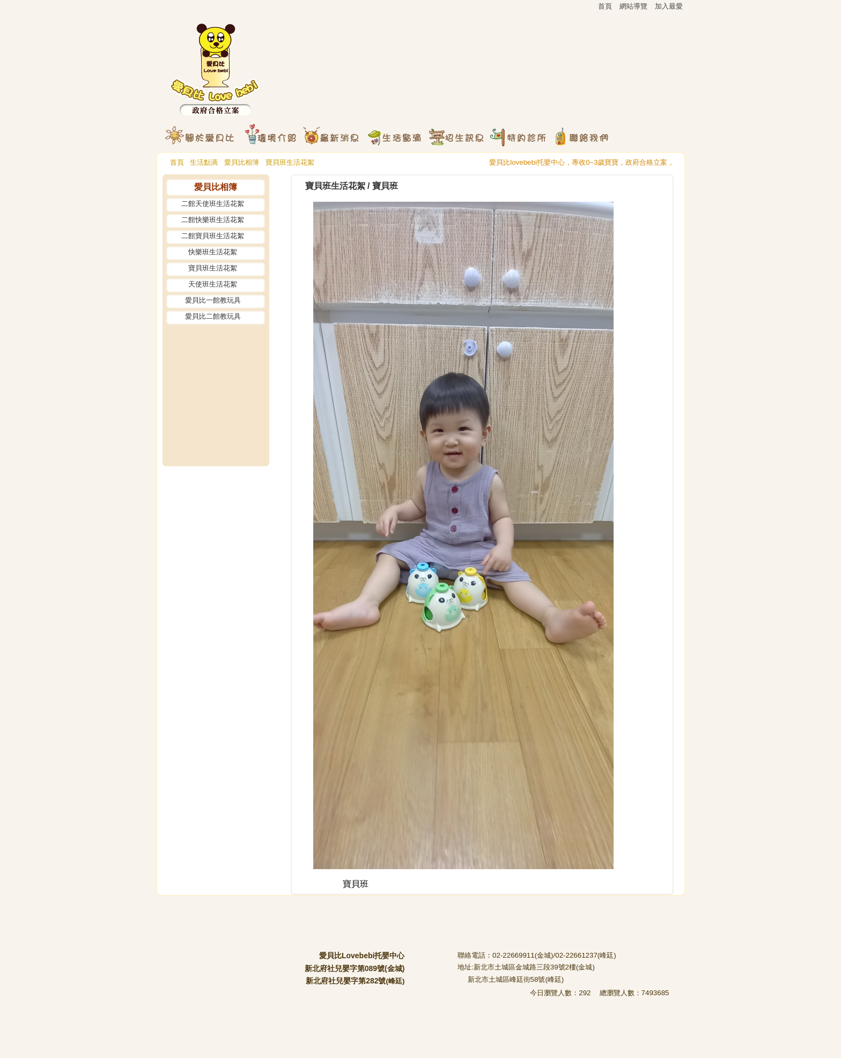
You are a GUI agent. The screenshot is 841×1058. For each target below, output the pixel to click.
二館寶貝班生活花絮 (212, 236)
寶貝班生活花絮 (289, 162)
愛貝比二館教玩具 (213, 316)
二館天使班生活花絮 (212, 204)
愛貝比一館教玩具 (213, 300)
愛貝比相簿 (241, 162)
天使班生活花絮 (212, 284)
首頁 (177, 162)
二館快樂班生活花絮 (212, 220)
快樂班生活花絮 (212, 252)
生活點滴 (204, 162)
